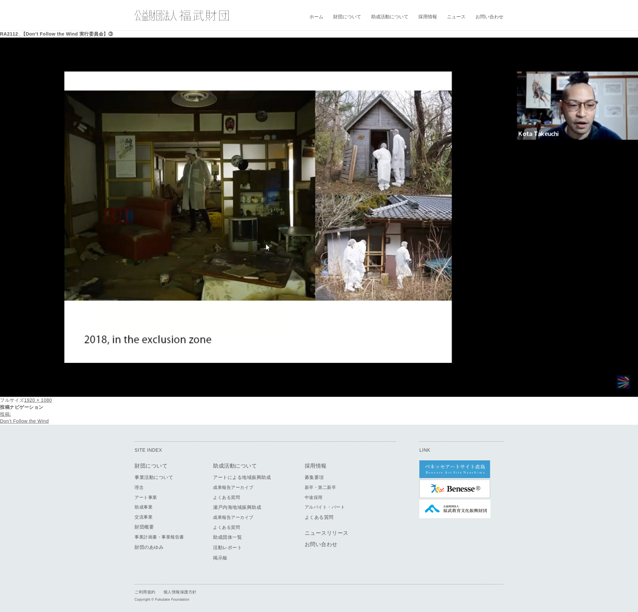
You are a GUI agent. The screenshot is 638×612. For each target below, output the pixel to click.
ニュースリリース (327, 533)
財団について (347, 16)
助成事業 (144, 507)
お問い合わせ (489, 16)
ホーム (316, 16)
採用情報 (427, 16)
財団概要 (144, 527)
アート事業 (146, 497)
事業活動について (154, 477)
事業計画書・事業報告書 (159, 537)
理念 (139, 487)
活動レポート (227, 547)
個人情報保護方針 (180, 592)
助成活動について (389, 16)
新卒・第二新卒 (320, 487)
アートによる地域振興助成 (242, 477)
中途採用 (314, 497)
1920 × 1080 (38, 400)
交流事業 (144, 517)
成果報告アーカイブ (233, 487)
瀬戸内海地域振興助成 (237, 507)
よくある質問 (226, 497)
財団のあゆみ (149, 547)
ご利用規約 (145, 592)
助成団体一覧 (227, 537)
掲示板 (220, 557)
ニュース (456, 16)
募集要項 (314, 477)
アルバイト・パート (325, 507)
